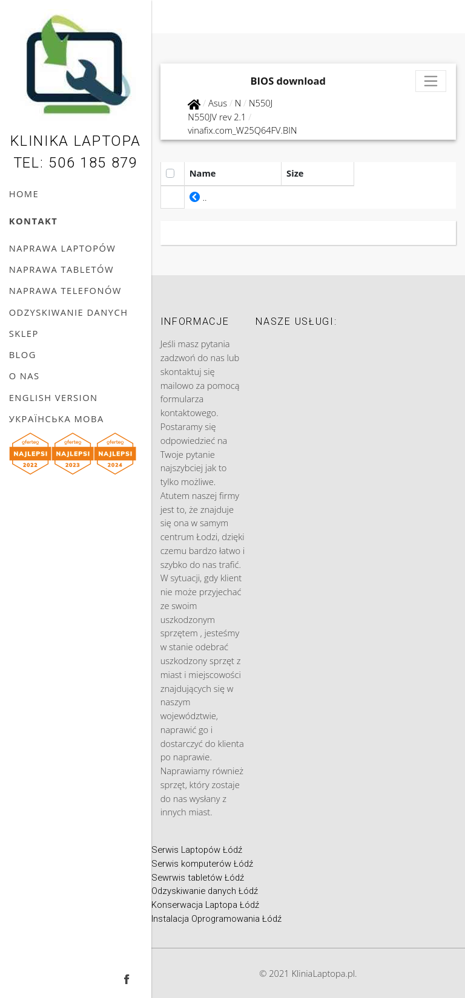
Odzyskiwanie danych (68, 312)
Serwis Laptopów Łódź (196, 849)
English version (53, 397)
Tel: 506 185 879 (75, 162)
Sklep (24, 333)
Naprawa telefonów (65, 290)
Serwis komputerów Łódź (202, 863)
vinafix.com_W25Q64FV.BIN (242, 130)
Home (24, 194)
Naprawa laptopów (62, 248)
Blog (22, 354)
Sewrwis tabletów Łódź (197, 877)
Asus (217, 103)
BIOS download (288, 81)
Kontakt (33, 221)
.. (198, 197)
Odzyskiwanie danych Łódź (204, 890)
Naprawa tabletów (61, 269)
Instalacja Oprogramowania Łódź (216, 918)
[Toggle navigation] (431, 81)
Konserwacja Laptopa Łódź (205, 904)
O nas (24, 376)
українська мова (56, 419)
